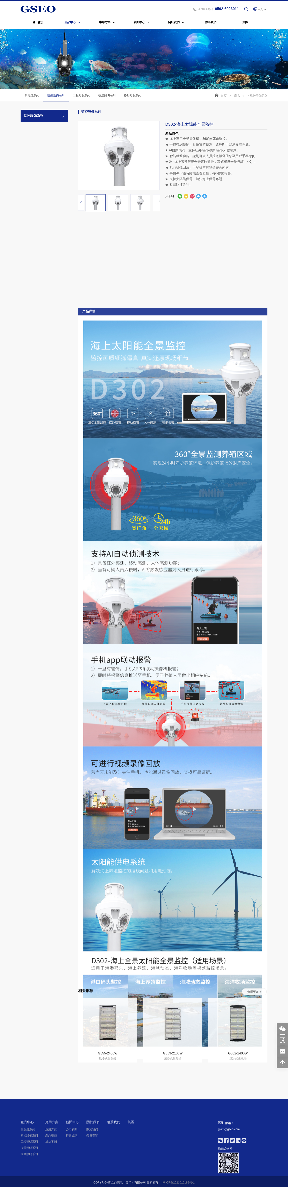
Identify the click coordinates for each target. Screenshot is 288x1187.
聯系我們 (113, 1167)
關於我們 (93, 1167)
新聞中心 (72, 1167)
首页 (224, 96)
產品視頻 (51, 1180)
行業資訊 (71, 1180)
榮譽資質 (92, 1180)
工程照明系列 (81, 95)
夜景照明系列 (107, 95)
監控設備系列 (56, 98)
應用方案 (51, 1167)
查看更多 (254, 1036)
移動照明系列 (132, 95)
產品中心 (240, 96)
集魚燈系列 (32, 95)
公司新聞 (71, 1174)
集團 (131, 1167)
